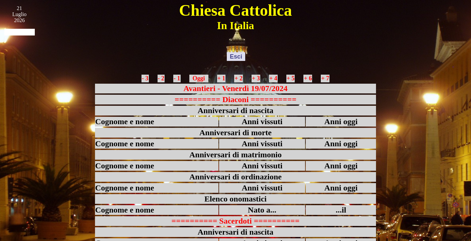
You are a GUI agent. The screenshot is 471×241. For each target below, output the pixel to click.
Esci (236, 56)
